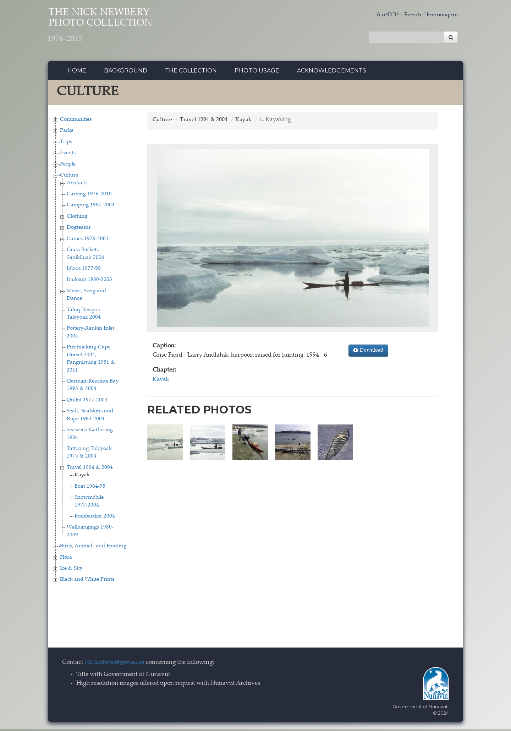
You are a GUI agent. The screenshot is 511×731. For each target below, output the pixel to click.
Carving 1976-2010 (89, 196)
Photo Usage (257, 72)
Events (68, 155)
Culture (69, 177)
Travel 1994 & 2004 (90, 469)
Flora (66, 559)
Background (125, 72)
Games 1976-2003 (88, 240)
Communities (76, 121)
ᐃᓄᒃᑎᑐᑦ (383, 15)
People (68, 166)
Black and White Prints (87, 581)
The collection (191, 72)
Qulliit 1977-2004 (87, 402)
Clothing (77, 218)
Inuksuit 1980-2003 (89, 282)
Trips (66, 143)
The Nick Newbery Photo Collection (114, 28)
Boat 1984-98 (90, 488)
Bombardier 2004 (95, 518)
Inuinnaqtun (441, 15)
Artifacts (77, 185)
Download (368, 352)
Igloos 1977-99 (84, 270)
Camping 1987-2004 (91, 207)
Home (76, 72)
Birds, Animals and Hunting (93, 548)
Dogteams (78, 229)
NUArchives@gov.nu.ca (117, 664)
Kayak (82, 477)
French (409, 15)
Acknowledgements (331, 72)
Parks (66, 132)
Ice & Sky (71, 570)
